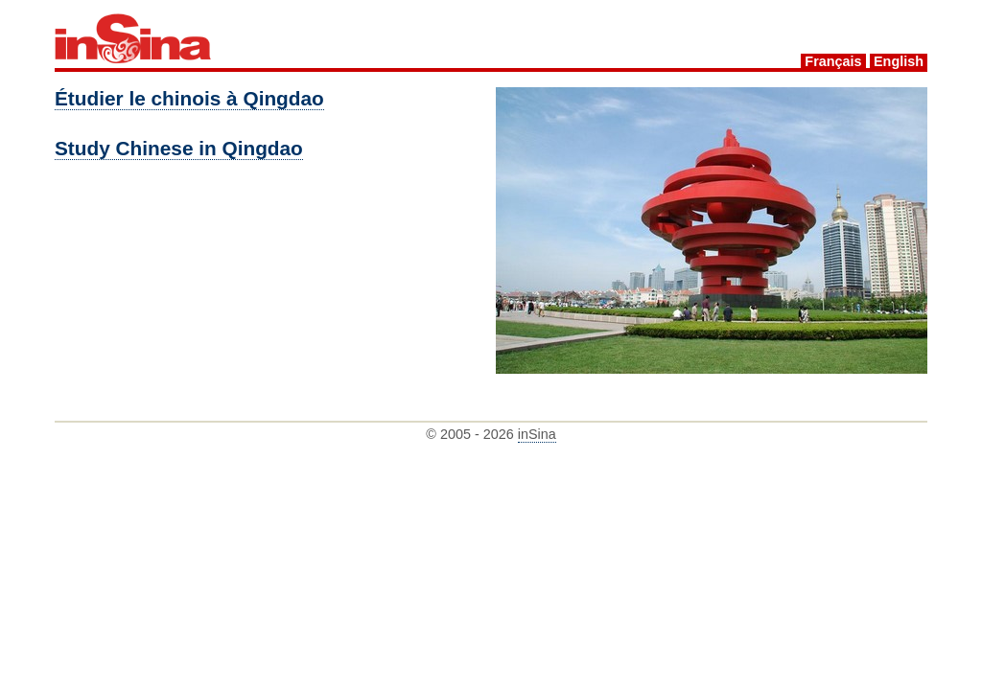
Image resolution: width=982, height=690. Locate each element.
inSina (537, 434)
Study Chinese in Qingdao (179, 148)
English (899, 61)
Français (833, 61)
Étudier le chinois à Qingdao (189, 98)
